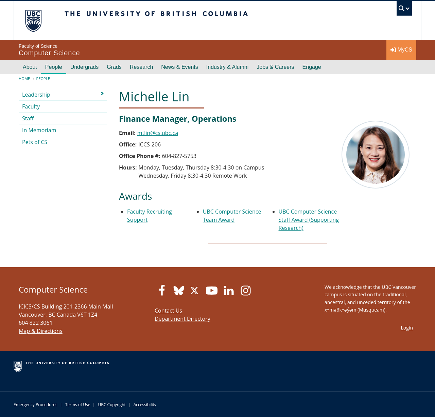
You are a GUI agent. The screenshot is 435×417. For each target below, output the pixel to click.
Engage (311, 67)
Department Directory (182, 318)
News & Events (179, 67)
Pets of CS (34, 142)
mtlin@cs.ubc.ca (157, 133)
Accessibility (145, 405)
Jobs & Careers (275, 67)
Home (24, 78)
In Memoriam (39, 130)
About (30, 67)
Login (407, 327)
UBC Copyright (111, 405)
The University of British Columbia (33, 20)
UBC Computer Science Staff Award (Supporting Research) (309, 220)
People (53, 67)
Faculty (31, 106)
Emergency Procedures (35, 405)
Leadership (36, 94)
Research (141, 67)
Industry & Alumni (227, 67)
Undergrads (84, 67)
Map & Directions (41, 331)
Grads (114, 67)
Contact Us (168, 310)
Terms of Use (77, 405)
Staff (28, 118)
